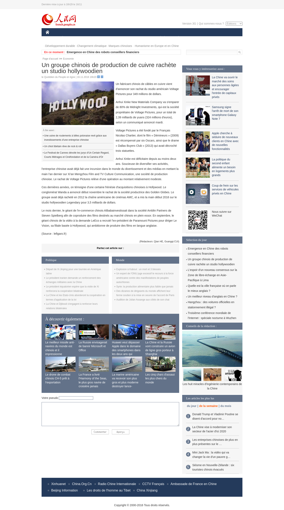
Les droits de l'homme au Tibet (108, 490)
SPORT (192, 38)
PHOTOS (228, 38)
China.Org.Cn (82, 484)
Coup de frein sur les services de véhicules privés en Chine (225, 189)
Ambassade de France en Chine (194, 484)
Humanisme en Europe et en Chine (157, 45)
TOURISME (209, 38)
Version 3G (189, 23)
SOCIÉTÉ (158, 38)
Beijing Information (64, 490)
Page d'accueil (50, 58)
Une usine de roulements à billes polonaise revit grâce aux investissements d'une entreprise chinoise (75, 137)
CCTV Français (153, 484)
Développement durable (60, 45)
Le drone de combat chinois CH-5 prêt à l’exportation (57, 378)
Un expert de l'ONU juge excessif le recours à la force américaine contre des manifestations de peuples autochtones (145, 278)
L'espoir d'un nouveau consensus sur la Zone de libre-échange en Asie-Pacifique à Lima (212, 275)
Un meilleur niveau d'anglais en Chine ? (212, 296)
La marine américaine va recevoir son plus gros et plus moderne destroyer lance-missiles (125, 382)
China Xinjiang (147, 490)
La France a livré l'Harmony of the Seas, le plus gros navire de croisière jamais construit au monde (93, 382)
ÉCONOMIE (69, 38)
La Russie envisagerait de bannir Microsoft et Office (93, 346)
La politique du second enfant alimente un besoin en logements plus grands (224, 167)
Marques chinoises (120, 45)
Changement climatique (92, 45)
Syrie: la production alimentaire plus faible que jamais (144, 286)
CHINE (52, 38)
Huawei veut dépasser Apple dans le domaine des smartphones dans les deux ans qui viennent (126, 350)
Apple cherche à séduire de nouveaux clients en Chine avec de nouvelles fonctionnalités (225, 141)
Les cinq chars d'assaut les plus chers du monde (160, 378)
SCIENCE (123, 38)
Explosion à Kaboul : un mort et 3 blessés (138, 269)
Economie (68, 58)
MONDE (88, 38)
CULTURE (141, 38)
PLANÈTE (176, 38)
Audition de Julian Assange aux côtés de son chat (142, 299)
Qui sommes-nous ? (211, 23)
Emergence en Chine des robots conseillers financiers (103, 52)
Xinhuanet (58, 484)
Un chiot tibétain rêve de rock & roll (63, 146)
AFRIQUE (105, 38)
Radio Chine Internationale (117, 484)
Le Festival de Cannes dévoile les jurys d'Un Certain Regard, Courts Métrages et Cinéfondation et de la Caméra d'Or (76, 155)
